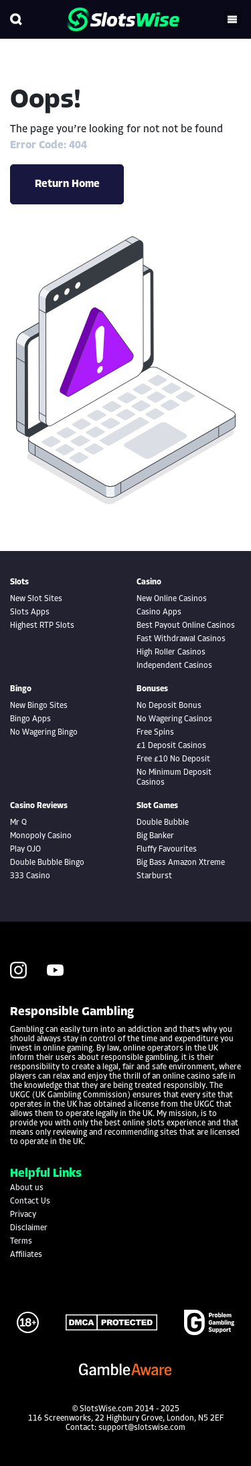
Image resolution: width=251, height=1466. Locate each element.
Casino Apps (159, 612)
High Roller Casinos (171, 653)
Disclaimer (29, 1228)
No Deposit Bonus (169, 706)
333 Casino (30, 876)
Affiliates (26, 1255)
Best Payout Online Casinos (186, 626)
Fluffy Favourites (167, 850)
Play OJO (25, 850)
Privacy (23, 1215)
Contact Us (30, 1202)
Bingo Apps (30, 719)
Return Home (67, 184)
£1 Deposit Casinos (171, 746)
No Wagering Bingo (44, 733)
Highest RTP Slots (42, 626)
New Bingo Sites (39, 706)
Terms (21, 1242)
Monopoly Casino (41, 836)
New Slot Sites (36, 599)
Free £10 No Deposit (173, 759)
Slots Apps (30, 612)
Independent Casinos (174, 666)
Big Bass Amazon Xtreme (181, 863)
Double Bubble (163, 823)
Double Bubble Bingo (47, 863)
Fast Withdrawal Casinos (181, 639)
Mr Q (18, 823)
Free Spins (155, 733)
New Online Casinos (172, 599)
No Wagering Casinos (174, 719)
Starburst (154, 876)
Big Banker (155, 836)
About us (27, 1188)
